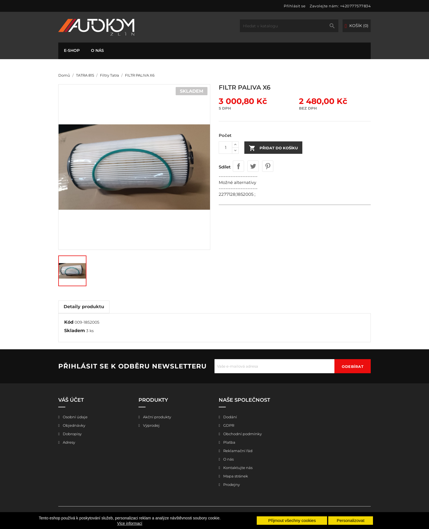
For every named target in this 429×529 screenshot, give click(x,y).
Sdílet (238, 166)
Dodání (229, 417)
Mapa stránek (235, 476)
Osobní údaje (75, 417)
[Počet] (225, 147)
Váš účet (71, 400)
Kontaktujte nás (237, 467)
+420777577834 (355, 6)
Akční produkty (156, 417)
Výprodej (151, 425)
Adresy (68, 442)
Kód (68, 322)
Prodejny (231, 484)
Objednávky (73, 425)
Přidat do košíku (273, 148)
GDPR (228, 425)
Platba (228, 442)
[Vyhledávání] (289, 25)
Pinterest (267, 166)
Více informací (129, 523)
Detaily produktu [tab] (84, 306)
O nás (97, 50)
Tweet (253, 166)
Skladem (74, 330)
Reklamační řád (237, 450)
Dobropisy (72, 434)
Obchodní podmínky (242, 434)
